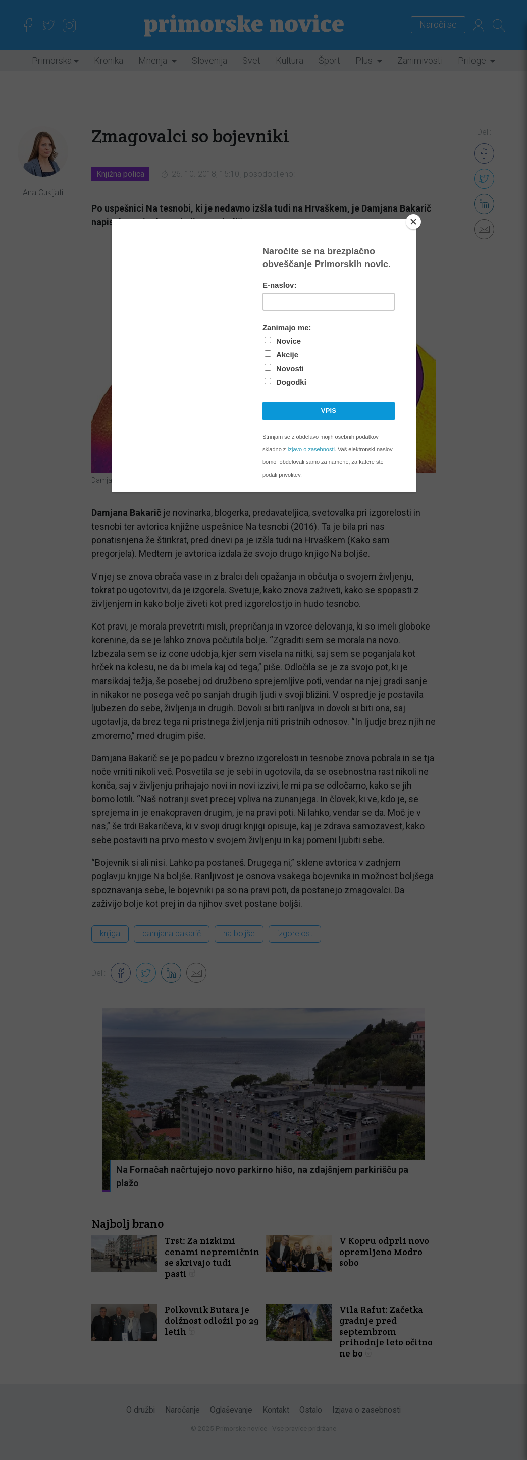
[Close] (413, 221)
